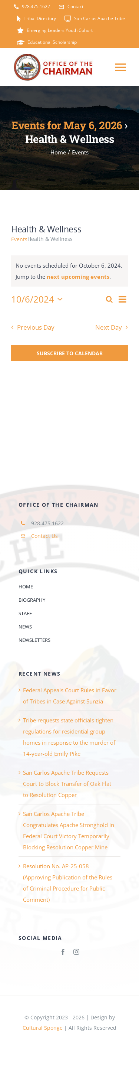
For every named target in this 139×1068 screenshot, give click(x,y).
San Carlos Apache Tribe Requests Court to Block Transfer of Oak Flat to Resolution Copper (67, 783)
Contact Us (44, 535)
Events (19, 239)
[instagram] (76, 952)
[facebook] (63, 952)
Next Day (108, 327)
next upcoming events (78, 276)
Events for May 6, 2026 (66, 125)
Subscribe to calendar (70, 353)
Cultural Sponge (43, 1027)
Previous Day (35, 327)
